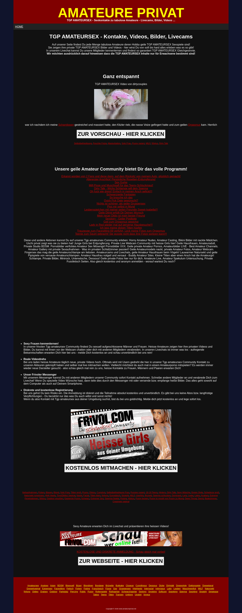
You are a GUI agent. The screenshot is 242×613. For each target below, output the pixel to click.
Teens (104, 594)
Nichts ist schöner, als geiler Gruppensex (121, 203)
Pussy (85, 492)
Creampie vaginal (121, 501)
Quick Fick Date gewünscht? (121, 200)
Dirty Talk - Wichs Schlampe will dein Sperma (121, 188)
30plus (42, 498)
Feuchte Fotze (100, 143)
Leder (190, 495)
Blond (56, 492)
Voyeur (147, 594)
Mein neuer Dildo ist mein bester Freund (121, 215)
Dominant (176, 495)
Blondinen (88, 585)
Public (83, 591)
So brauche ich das (121, 197)
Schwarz (85, 498)
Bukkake (120, 585)
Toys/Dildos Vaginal (66, 495)
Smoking (152, 591)
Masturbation (114, 143)
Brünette (110, 585)
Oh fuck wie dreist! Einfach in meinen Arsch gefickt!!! (121, 191)
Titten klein (95, 495)
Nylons (105, 495)
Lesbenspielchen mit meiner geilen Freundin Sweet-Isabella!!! (121, 209)
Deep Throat (191, 498)
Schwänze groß (211, 492)
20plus (92, 492)
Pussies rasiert (138, 492)
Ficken (41, 492)
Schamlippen (66, 124)
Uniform (129, 594)
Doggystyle (181, 585)
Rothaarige (114, 591)
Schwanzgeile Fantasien (120, 194)
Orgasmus (194, 124)
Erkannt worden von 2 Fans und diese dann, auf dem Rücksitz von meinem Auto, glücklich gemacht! (121, 176)
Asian (52, 585)
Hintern (162, 492)
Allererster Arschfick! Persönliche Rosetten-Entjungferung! (121, 179)
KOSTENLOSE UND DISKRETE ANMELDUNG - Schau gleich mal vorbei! (121, 551)
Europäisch (114, 495)
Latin (169, 588)
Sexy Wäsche (183, 492)
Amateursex (33, 585)
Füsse (108, 588)
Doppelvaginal (33, 588)
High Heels (50, 495)
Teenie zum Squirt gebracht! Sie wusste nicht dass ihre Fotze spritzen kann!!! (121, 233)
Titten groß (76, 492)
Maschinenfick (189, 588)
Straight (125, 495)
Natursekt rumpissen (34, 495)
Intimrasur (160, 588)
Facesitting (59, 588)
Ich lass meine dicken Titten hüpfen (121, 227)
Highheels (137, 588)
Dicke (161, 585)
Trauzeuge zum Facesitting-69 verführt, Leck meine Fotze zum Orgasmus (121, 230)
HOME (19, 26)
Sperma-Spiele (112, 498)
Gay (115, 588)
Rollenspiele (101, 591)
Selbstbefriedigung (83, 143)
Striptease (213, 591)
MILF (148, 143)
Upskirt (138, 594)
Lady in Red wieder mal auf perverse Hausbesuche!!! (121, 224)
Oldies (35, 591)
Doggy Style (197, 492)
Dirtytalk (170, 585)
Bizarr (79, 585)
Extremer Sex (97, 498)
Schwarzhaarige (129, 591)
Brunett (148, 495)
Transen (119, 594)
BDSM (60, 585)
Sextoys (143, 591)
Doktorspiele (194, 585)
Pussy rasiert (138, 143)
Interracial (149, 588)
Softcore (163, 591)
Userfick (140, 495)
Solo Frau (126, 143)
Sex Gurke (121, 182)
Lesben (177, 588)
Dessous (153, 585)
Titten (111, 594)
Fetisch (70, 588)
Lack (184, 495)
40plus (131, 498)
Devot (201, 498)
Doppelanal (207, 585)
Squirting (193, 591)
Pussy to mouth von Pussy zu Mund (166, 498)
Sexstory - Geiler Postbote (121, 218)
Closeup (130, 585)
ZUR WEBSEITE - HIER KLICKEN (121, 561)
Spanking (173, 591)
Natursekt (209, 588)
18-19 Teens (152, 492)
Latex (197, 495)
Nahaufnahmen (29, 492)
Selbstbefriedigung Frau (118, 492)
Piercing (74, 591)
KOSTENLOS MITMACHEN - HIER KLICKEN (121, 468)
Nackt (79, 495)
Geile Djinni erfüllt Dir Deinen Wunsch (120, 212)
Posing (123, 498)
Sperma (183, 591)
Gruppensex (125, 588)
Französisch (98, 588)
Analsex (205, 495)
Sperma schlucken (162, 495)
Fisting (87, 588)
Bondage (99, 585)
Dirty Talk (163, 143)
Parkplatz (63, 591)
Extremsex (47, 588)
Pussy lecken (142, 498)
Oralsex (44, 591)
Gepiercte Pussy (72, 498)
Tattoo (96, 594)
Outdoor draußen (55, 498)
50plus (155, 143)
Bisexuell (70, 585)
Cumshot (101, 492)
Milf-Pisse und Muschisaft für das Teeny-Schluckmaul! (121, 185)
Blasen (49, 492)
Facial (86, 495)
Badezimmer (211, 498)
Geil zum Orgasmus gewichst (121, 221)
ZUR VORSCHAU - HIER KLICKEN (121, 134)
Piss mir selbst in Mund (121, 206)
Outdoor (53, 591)
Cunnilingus (141, 585)
